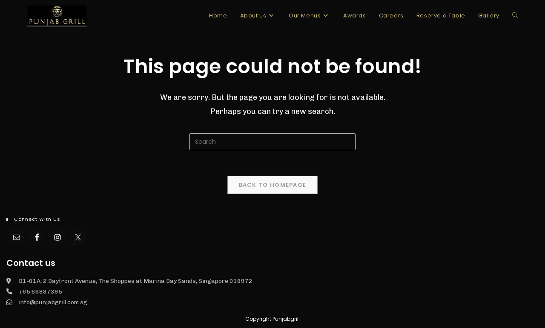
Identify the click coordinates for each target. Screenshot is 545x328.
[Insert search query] (272, 141)
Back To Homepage (273, 185)
